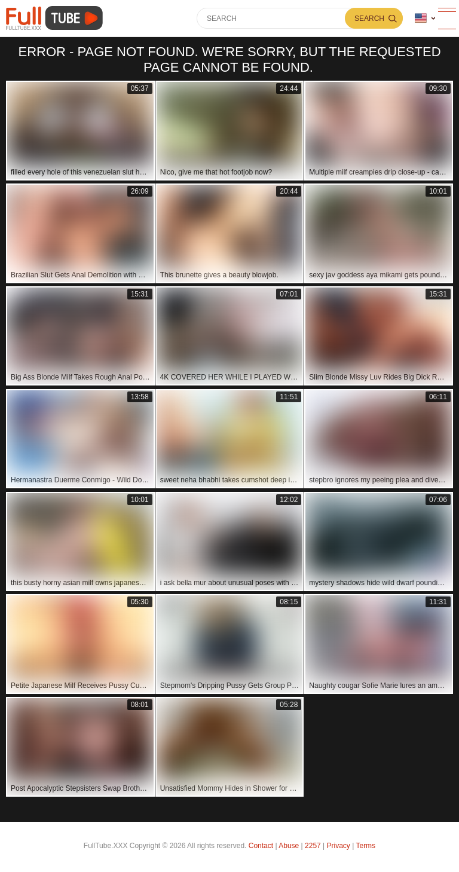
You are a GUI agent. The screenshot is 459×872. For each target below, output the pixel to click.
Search (369, 18)
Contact (261, 846)
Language (421, 18)
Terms (365, 846)
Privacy (338, 846)
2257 (313, 846)
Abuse (289, 846)
